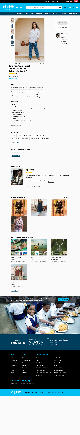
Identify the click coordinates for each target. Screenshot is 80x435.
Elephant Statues (58, 368)
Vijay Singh (30, 170)
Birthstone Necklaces (58, 370)
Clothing (13, 135)
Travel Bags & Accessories (42, 368)
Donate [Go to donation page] (76, 1)
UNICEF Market (14, 360)
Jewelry (47, 14)
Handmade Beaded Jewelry (60, 373)
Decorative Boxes (40, 363)
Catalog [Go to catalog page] (53, 1)
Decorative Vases (58, 363)
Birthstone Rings (40, 365)
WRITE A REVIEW (16, 155)
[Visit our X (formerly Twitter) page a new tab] (26, 381)
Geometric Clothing (28, 135)
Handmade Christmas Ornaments (43, 373)
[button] (12, 20)
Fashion (55, 14)
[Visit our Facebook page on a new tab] (23, 381)
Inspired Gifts (18, 14)
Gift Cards (24, 373)
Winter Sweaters (57, 360)
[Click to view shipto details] (69, 1)
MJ (33, 259)
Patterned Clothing (35, 138)
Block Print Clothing (39, 135)
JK (13, 259)
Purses (37, 360)
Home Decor (63, 14)
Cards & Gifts (29, 14)
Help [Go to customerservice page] (63, 1)
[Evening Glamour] (39, 207)
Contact (24, 365)
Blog (12, 368)
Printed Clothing (45, 138)
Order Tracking (25, 358)
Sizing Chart (13, 79)
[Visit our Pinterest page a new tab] (29, 381)
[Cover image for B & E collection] (19, 272)
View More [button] (14, 290)
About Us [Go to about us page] (46, 1)
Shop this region (63, 299)
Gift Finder (39, 14)
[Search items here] (42, 7)
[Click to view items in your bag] (75, 7)
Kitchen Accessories (40, 370)
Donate (12, 370)
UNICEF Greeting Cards (59, 375)
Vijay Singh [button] (64, 43)
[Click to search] (60, 7)
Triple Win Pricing (14, 363)
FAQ (23, 370)
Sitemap (12, 373)
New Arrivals (73, 14)
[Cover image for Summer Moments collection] (19, 247)
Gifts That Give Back (58, 358)
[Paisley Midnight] (19, 207)
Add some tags (15, 142)
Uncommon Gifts (58, 365)
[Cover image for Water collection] (39, 247)
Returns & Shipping (26, 360)
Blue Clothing (25, 138)
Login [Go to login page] (58, 1)
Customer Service (26, 363)
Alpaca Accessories (40, 358)
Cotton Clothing (15, 138)
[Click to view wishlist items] (67, 7)
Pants (19, 135)
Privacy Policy (25, 368)
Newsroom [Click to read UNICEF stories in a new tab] (13, 365)
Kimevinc (14, 284)
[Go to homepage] (12, 7)
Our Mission (13, 358)
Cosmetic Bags (39, 375)
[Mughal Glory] (19, 224)
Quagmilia (55, 259)
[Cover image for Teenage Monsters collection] (59, 247)
